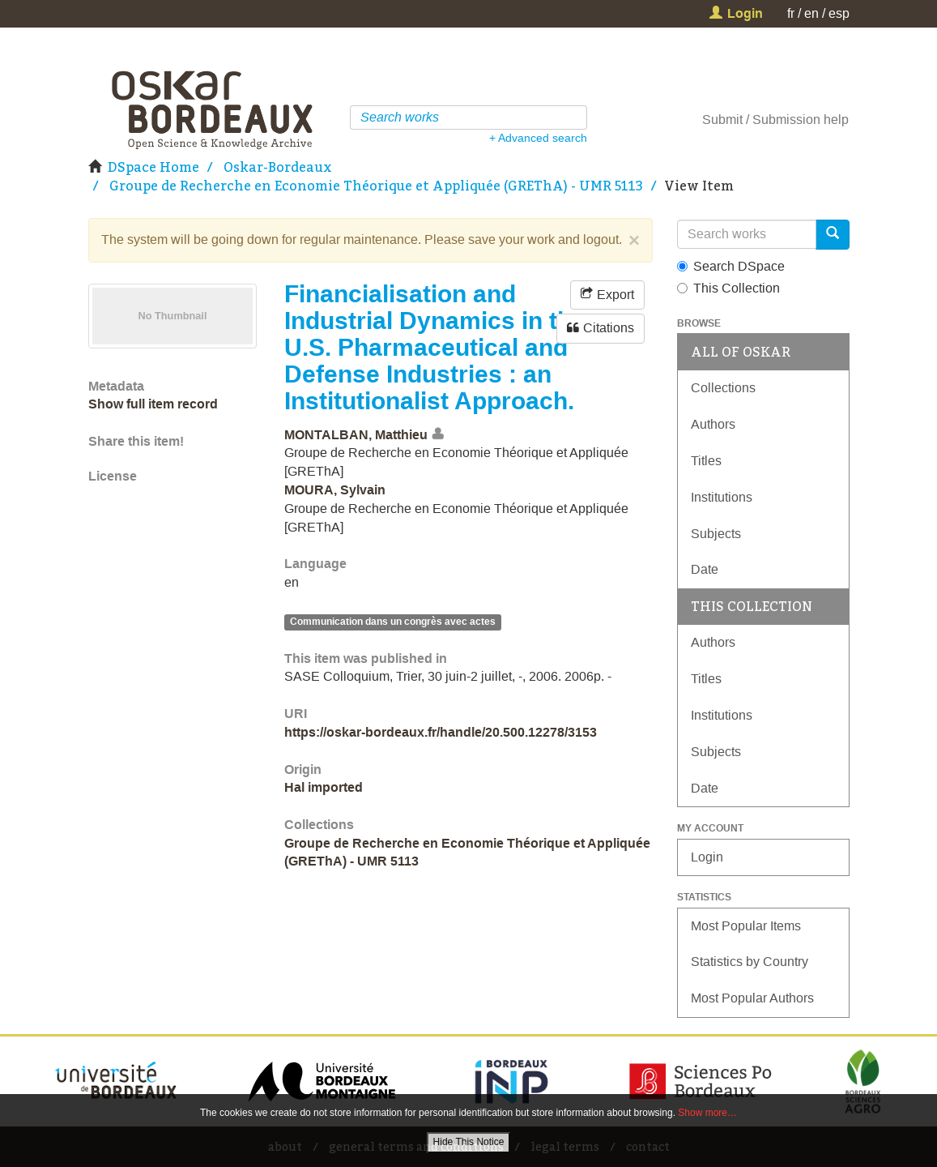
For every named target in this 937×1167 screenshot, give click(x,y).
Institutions (721, 497)
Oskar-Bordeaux (278, 167)
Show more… (707, 1112)
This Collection (728, 288)
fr (790, 13)
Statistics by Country (749, 961)
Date (704, 569)
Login (707, 857)
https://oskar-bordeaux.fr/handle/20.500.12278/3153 (440, 732)
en (811, 13)
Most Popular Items (746, 926)
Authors (713, 424)
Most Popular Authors (752, 998)
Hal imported (323, 787)
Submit (722, 119)
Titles (706, 461)
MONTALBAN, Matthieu (356, 434)
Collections (723, 388)
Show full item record (153, 404)
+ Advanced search (538, 137)
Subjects (716, 534)
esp (839, 13)
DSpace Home (153, 167)
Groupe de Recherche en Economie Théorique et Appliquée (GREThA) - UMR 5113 (376, 185)
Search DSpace (731, 266)
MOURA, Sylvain (334, 490)
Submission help (800, 119)
